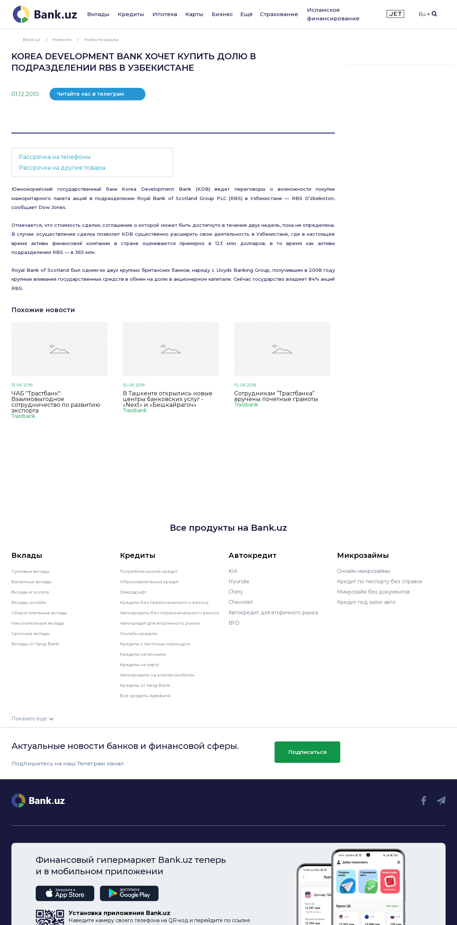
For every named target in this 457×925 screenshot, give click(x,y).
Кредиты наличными (146, 659)
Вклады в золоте (32, 592)
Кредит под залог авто (366, 602)
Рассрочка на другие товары (62, 167)
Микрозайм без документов (373, 592)
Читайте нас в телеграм (90, 94)
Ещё (246, 14)
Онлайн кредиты (141, 638)
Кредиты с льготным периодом (160, 648)
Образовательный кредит (153, 581)
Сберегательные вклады (42, 612)
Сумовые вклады (32, 571)
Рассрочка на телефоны (55, 157)
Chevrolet (240, 602)
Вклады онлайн (31, 602)
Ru (424, 14)
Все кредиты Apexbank (150, 700)
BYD (234, 623)
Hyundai (238, 581)
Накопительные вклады (41, 623)
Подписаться (307, 757)
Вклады (98, 14)
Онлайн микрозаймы (363, 571)
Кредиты (131, 14)
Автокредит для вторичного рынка (165, 628)
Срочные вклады (32, 633)
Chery (235, 592)
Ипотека (164, 14)
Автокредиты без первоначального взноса (165, 615)
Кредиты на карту (143, 669)
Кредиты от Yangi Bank (149, 690)
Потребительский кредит (153, 571)
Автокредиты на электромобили (162, 679)
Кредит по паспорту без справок (380, 581)
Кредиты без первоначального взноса (169, 602)
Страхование (279, 14)
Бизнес (222, 14)
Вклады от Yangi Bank (39, 643)
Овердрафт (135, 592)
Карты (194, 14)
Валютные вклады (34, 581)
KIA (232, 571)
